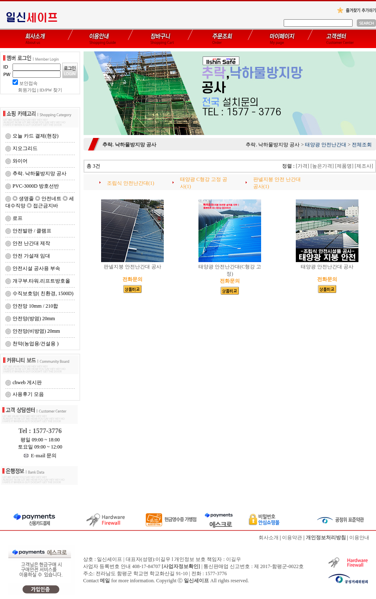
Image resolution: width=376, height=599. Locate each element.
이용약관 (292, 537)
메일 (105, 581)
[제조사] (364, 166)
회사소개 (269, 537)
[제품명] (344, 166)
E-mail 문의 (40, 456)
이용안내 (359, 537)
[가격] (302, 166)
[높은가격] (322, 166)
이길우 (233, 559)
